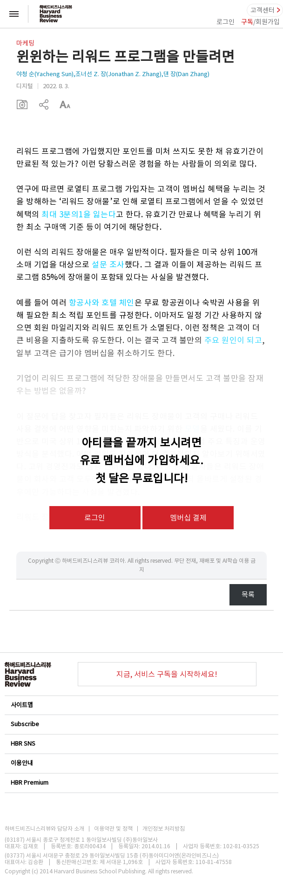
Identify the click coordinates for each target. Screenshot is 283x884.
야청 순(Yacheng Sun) (45, 74)
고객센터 (262, 10)
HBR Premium (141, 782)
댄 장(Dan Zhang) (186, 74)
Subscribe (141, 724)
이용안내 (141, 763)
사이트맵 (141, 705)
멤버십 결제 (188, 517)
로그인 (225, 22)
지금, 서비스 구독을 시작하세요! (166, 674)
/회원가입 (260, 22)
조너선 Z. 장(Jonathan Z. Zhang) (118, 74)
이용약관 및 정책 (113, 829)
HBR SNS (141, 744)
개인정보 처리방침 (163, 829)
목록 (248, 594)
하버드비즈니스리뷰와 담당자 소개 (44, 829)
